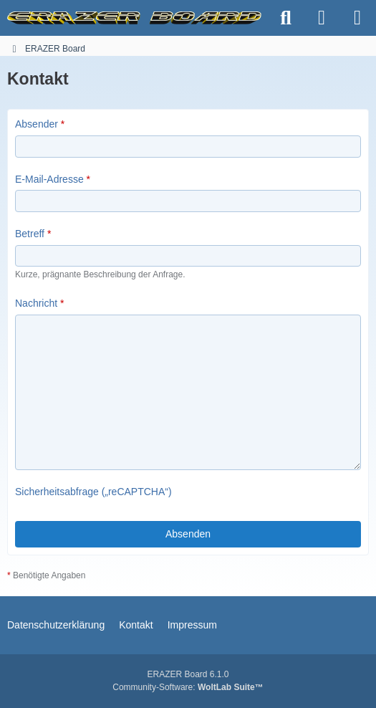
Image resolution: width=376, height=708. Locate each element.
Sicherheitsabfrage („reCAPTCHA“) (93, 491)
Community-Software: (187, 687)
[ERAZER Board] (134, 18)
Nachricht (36, 303)
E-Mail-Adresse (49, 178)
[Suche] (285, 18)
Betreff (29, 233)
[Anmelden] (321, 18)
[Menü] (357, 18)
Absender (36, 124)
